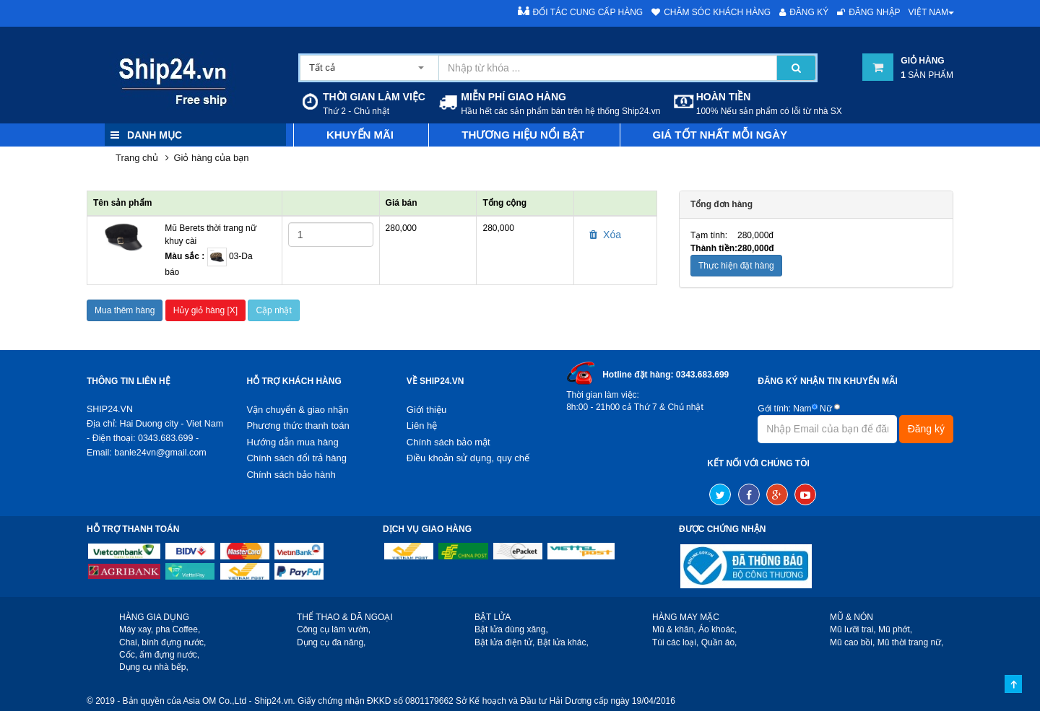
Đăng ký (803, 12)
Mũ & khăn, (674, 629)
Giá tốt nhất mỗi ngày (720, 134)
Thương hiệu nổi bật (523, 134)
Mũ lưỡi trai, (853, 629)
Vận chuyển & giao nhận (297, 409)
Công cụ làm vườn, (333, 629)
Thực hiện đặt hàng (736, 266)
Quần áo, (719, 642)
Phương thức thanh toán (297, 425)
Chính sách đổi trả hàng (296, 458)
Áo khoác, (717, 629)
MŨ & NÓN (851, 617)
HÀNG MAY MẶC (685, 617)
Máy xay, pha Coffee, (159, 629)
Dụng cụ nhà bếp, (153, 667)
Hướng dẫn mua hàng (292, 442)
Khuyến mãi (360, 134)
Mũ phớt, (895, 629)
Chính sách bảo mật (448, 442)
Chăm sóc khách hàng (711, 12)
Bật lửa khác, (563, 642)
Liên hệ (422, 425)
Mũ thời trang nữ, (911, 642)
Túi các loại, (675, 642)
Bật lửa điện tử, (504, 642)
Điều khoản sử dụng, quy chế (468, 458)
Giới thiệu (426, 409)
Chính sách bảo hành (290, 474)
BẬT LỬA (492, 617)
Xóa (605, 234)
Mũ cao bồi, (852, 642)
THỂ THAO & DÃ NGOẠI (345, 617)
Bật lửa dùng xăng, (511, 629)
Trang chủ (137, 157)
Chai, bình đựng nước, (162, 642)
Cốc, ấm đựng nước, (159, 655)
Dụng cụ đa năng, (331, 642)
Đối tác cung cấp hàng (581, 11)
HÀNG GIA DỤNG (154, 617)
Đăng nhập (868, 12)
